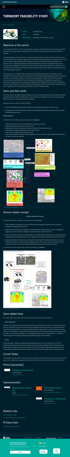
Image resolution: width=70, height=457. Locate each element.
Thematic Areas (11, 24)
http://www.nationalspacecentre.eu (20, 395)
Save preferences (43, 453)
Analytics (44, 447)
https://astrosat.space (17, 374)
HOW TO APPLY (28, 437)
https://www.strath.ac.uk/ (50, 403)
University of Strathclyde (54, 398)
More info (20, 453)
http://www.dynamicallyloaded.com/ (52, 392)
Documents (59, 437)
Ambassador (38, 437)
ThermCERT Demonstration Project (15, 417)
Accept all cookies (56, 452)
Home (4, 24)
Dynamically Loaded (52, 388)
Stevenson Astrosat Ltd (22, 370)
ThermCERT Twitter (11, 415)
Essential (44, 444)
